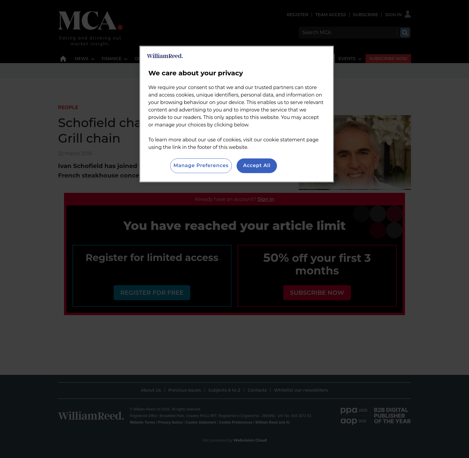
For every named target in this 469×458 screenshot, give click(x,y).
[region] (236, 114)
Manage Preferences (201, 165)
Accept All (257, 165)
